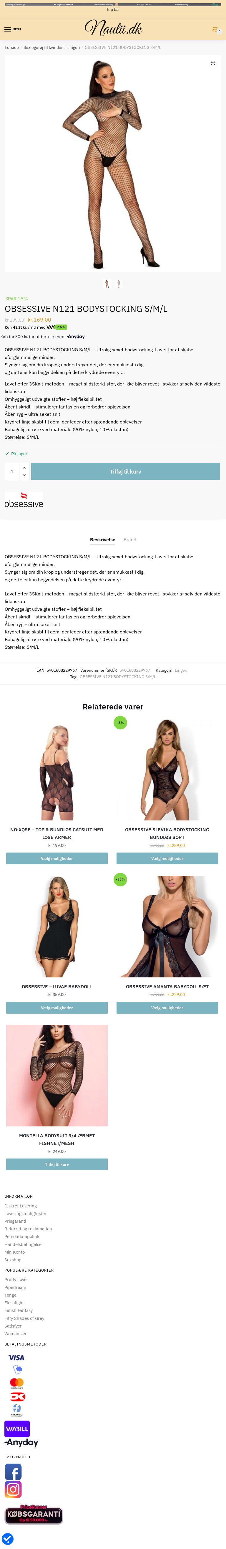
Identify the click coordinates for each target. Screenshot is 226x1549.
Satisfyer (13, 1326)
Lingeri (73, 47)
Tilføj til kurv (125, 471)
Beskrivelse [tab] (102, 539)
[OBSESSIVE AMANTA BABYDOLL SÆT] (167, 926)
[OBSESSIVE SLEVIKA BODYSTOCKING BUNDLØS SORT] (167, 769)
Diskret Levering (20, 1206)
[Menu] (7, 29)
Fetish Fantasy (18, 1310)
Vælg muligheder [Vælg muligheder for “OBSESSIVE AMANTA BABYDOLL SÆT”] (167, 1007)
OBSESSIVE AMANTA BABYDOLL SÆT (167, 986)
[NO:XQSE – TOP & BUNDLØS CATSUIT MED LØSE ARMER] (57, 769)
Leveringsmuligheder (25, 1213)
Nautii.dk (113, 30)
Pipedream (15, 1287)
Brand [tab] (130, 539)
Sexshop (12, 1259)
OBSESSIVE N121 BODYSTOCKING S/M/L (118, 676)
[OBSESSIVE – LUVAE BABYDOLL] (57, 926)
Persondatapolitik (21, 1236)
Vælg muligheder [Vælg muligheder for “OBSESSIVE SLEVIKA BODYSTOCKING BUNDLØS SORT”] (167, 858)
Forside (12, 47)
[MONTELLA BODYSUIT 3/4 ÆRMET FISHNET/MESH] (57, 1075)
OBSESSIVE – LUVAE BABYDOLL (57, 986)
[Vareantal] (12, 471)
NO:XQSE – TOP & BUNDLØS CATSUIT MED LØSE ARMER (56, 833)
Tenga (10, 1295)
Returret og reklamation (28, 1229)
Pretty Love (15, 1279)
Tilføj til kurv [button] (57, 1164)
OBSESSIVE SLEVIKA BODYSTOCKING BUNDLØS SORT (167, 833)
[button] (212, 64)
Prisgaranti (15, 1221)
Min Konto (14, 1252)
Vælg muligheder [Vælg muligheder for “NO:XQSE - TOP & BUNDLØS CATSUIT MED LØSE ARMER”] (57, 858)
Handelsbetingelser (23, 1244)
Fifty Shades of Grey (24, 1318)
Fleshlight (14, 1302)
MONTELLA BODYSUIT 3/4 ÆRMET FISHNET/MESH (57, 1139)
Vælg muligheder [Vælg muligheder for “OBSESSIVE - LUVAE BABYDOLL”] (57, 1007)
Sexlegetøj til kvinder (43, 47)
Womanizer (15, 1333)
